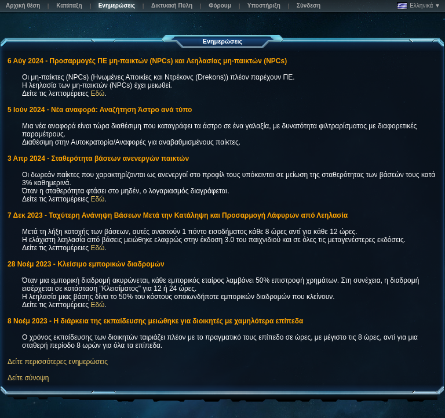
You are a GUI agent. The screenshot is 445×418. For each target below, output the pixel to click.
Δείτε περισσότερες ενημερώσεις (58, 362)
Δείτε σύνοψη (28, 378)
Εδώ (97, 93)
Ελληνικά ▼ (418, 5)
